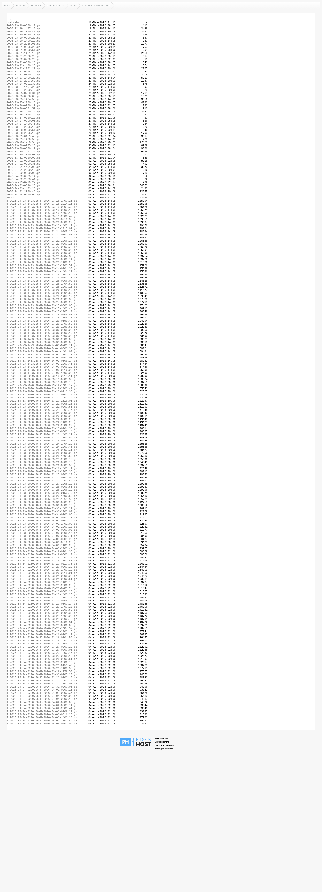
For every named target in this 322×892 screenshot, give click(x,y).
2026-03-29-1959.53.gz (23, 167)
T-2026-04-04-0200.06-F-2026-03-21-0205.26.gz (42, 688)
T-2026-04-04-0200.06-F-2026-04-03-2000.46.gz (42, 861)
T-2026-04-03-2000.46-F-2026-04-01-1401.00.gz (42, 625)
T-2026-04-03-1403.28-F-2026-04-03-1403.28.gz (42, 444)
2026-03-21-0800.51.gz (23, 56)
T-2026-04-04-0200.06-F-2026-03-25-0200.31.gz (42, 743)
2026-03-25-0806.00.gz (23, 112)
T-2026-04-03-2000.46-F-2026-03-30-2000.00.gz (42, 610)
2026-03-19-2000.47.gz (23, 34)
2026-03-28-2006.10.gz (23, 156)
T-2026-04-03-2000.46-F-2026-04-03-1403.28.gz (42, 651)
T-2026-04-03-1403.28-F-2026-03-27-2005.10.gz (42, 370)
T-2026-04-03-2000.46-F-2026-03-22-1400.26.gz (42, 503)
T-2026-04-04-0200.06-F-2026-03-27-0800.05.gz (42, 776)
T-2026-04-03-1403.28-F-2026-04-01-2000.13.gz (42, 422)
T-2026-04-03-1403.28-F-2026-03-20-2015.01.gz (42, 271)
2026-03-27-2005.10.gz (23, 149)
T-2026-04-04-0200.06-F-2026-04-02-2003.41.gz (42, 846)
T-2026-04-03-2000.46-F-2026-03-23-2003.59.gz (42, 522)
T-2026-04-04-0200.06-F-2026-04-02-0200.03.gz (42, 839)
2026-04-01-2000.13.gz (23, 200)
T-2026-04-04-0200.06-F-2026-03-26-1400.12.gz (42, 765)
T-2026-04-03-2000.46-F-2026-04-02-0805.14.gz (42, 636)
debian (20, 5)
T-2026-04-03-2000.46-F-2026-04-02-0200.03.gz (42, 632)
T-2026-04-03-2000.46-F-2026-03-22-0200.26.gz (42, 496)
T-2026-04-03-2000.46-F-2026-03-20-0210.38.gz (42, 466)
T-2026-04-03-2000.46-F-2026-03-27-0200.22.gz (42, 566)
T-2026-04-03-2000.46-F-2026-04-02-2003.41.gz (42, 640)
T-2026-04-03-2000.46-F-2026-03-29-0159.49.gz (42, 588)
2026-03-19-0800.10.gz (23, 27)
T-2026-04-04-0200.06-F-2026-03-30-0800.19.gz (42, 809)
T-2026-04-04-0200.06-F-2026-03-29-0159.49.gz (42, 795)
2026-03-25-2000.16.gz (23, 119)
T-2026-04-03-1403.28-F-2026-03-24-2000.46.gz (42, 326)
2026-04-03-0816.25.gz (23, 219)
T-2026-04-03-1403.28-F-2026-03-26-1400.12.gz (42, 352)
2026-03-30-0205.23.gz (23, 171)
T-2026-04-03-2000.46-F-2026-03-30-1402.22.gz (42, 606)
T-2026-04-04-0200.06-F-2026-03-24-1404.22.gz (42, 736)
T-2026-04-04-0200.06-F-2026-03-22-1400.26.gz (42, 710)
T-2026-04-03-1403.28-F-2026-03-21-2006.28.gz (42, 285)
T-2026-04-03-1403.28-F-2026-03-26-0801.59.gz (42, 348)
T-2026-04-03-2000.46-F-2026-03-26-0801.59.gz (42, 555)
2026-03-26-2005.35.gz (23, 134)
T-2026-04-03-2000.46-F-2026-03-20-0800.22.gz (42, 470)
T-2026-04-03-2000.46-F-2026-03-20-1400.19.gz (42, 474)
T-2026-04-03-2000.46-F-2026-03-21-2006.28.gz (42, 492)
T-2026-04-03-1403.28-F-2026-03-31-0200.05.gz (42, 407)
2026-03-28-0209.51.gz (23, 152)
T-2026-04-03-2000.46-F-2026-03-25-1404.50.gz (42, 544)
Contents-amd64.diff (96, 5)
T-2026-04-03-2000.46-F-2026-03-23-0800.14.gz (42, 514)
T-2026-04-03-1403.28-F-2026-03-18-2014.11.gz (42, 241)
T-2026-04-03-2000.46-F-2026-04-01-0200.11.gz (42, 617)
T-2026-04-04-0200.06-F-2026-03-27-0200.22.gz (42, 773)
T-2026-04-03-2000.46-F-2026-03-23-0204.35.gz (42, 510)
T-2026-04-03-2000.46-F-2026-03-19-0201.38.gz (42, 451)
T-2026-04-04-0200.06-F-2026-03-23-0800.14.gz (42, 721)
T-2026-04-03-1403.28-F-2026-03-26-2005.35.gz (42, 355)
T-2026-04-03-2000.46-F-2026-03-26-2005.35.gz (42, 562)
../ (9, 20)
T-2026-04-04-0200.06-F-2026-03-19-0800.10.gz (42, 662)
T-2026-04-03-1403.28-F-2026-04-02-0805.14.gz (42, 429)
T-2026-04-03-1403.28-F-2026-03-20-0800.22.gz (42, 263)
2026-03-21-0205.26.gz (23, 53)
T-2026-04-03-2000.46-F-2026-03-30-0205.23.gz (42, 599)
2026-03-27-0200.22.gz (23, 138)
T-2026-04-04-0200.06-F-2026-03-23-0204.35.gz (42, 717)
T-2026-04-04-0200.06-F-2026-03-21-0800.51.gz (42, 691)
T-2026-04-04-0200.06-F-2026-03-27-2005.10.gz (42, 784)
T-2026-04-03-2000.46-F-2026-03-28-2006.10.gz (42, 584)
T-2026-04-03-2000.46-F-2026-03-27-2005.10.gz (42, 577)
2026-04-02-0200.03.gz (23, 204)
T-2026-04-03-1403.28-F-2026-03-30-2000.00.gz (42, 403)
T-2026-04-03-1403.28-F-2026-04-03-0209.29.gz (42, 437)
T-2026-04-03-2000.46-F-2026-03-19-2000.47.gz (42, 462)
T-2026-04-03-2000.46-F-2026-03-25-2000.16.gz (42, 547)
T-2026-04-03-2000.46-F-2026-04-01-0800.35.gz (42, 621)
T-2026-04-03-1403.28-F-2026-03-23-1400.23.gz (42, 311)
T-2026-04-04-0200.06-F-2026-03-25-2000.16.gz (42, 754)
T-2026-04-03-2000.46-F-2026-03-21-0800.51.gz (42, 485)
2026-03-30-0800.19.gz (23, 175)
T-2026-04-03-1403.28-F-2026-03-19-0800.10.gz (42, 248)
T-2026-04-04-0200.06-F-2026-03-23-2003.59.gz (42, 728)
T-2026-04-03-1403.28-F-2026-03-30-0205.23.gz (42, 392)
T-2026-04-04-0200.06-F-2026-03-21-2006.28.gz (42, 699)
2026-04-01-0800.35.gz (23, 193)
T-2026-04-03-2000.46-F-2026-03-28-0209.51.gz (42, 581)
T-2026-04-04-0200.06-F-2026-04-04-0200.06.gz (42, 865)
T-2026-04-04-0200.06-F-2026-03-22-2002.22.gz (42, 713)
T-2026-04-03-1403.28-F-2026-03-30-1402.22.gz (42, 400)
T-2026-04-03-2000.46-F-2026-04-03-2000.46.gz (42, 654)
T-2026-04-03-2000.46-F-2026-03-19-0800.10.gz (42, 455)
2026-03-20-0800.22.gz (23, 42)
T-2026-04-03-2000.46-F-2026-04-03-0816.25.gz (42, 647)
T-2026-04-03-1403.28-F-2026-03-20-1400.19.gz (42, 267)
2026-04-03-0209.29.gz (23, 215)
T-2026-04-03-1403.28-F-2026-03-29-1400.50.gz (42, 385)
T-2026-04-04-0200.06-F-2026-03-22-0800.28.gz (42, 706)
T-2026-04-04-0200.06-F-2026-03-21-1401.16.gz (42, 695)
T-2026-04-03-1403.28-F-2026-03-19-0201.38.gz (42, 245)
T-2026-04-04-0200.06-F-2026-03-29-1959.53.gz (42, 802)
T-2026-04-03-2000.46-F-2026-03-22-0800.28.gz (42, 499)
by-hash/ (13, 23)
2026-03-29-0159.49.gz (23, 160)
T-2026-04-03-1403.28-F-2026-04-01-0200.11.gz (42, 411)
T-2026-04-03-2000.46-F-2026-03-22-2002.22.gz (42, 507)
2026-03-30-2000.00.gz (23, 182)
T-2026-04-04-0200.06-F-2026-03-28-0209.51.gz (42, 787)
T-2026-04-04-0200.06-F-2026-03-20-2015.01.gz (42, 684)
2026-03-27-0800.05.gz (23, 141)
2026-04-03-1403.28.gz (23, 223)
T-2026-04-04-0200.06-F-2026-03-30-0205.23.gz (42, 806)
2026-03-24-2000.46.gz (23, 104)
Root (7, 5)
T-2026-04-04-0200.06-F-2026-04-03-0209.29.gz (42, 850)
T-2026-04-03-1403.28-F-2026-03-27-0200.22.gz (42, 359)
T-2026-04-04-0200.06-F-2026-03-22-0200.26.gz (42, 702)
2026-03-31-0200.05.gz (23, 186)
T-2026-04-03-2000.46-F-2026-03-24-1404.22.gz (42, 529)
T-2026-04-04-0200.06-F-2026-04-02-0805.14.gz (42, 843)
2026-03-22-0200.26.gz (23, 68)
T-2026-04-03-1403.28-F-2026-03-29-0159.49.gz (42, 381)
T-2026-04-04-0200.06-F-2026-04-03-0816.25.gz (42, 854)
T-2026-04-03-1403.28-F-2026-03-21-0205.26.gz (42, 274)
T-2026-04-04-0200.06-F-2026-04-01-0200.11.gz (42, 824)
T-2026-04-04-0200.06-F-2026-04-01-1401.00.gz (42, 832)
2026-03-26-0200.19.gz (23, 123)
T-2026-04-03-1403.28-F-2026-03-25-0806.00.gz (42, 333)
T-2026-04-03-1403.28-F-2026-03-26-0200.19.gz (42, 344)
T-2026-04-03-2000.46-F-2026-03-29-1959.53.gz (42, 595)
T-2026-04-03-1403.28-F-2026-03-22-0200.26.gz (42, 289)
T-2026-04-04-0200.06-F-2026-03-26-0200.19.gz (42, 758)
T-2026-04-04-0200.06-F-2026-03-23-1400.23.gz (42, 725)
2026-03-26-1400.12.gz (23, 130)
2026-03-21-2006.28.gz (23, 64)
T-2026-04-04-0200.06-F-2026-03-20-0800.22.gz (42, 677)
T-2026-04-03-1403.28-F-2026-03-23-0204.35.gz (42, 304)
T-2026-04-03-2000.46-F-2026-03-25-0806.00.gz (42, 540)
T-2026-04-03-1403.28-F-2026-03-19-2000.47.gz (42, 256)
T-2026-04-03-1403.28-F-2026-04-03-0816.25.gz (42, 440)
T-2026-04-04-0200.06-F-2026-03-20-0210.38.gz (42, 673)
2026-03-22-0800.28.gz (23, 71)
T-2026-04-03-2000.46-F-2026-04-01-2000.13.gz (42, 629)
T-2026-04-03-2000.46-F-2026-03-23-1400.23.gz (42, 518)
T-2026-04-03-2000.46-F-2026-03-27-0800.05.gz (42, 569)
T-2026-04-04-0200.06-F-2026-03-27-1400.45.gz (42, 780)
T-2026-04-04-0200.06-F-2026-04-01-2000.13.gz (42, 835)
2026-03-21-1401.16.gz (23, 60)
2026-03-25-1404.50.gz (23, 115)
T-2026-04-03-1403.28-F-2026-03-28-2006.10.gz (42, 378)
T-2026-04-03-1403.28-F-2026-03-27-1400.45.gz (42, 366)
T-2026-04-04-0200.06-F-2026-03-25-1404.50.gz (42, 750)
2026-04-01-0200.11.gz (23, 189)
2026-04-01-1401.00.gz (23, 197)
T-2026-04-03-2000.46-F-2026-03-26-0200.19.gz (42, 551)
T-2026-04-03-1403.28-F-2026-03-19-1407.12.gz (42, 252)
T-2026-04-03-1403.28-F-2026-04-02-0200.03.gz (42, 426)
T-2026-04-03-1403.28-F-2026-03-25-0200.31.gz (42, 330)
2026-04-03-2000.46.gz (23, 226)
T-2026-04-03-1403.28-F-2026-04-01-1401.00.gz (42, 418)
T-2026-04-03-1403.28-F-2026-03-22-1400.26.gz (42, 296)
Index (11, 234)
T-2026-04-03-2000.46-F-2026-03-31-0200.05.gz (42, 614)
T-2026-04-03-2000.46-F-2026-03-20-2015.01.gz (42, 477)
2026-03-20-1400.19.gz (23, 45)
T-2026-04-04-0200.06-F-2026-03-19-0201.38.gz (42, 658)
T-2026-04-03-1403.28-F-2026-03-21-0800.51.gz (42, 278)
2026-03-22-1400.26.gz (23, 75)
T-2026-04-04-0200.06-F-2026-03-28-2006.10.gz (42, 791)
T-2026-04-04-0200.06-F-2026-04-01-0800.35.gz (42, 828)
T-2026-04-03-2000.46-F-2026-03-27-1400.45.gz (42, 573)
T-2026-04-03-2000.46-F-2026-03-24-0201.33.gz (42, 525)
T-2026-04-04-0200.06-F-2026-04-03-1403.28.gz (42, 857)
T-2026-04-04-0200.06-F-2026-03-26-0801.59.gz (42, 761)
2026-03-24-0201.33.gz (23, 97)
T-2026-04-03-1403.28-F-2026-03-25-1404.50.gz (42, 337)
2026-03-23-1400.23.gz (23, 90)
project (36, 5)
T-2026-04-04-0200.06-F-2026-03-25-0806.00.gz (42, 747)
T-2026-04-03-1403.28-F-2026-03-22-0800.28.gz (42, 293)
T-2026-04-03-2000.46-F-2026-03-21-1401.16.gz (42, 488)
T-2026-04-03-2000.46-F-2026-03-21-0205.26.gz (42, 481)
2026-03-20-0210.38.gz (23, 38)
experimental (56, 5)
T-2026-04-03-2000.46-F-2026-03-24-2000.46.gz (42, 533)
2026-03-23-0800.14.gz (23, 86)
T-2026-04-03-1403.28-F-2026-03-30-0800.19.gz (42, 396)
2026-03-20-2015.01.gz (23, 49)
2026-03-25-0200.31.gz (23, 108)
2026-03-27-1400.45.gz (23, 145)
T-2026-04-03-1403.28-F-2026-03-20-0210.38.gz (42, 259)
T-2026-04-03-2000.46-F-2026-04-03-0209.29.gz (42, 643)
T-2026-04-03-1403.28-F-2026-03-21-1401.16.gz (42, 282)
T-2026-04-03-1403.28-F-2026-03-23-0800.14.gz (42, 307)
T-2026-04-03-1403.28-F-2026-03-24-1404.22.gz (42, 322)
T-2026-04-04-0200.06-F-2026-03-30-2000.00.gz (42, 817)
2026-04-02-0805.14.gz (23, 208)
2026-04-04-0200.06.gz (23, 230)
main (73, 5)
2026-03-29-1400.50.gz (23, 163)
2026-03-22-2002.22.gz (23, 79)
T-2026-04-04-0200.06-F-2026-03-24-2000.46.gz (42, 739)
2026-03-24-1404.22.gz (23, 101)
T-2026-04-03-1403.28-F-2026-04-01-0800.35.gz (42, 414)
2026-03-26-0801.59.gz (23, 127)
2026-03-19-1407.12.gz (23, 31)
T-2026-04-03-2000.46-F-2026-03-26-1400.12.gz (42, 558)
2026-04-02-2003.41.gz (23, 211)
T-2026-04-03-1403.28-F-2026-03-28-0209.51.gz (42, 374)
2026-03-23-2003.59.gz (23, 93)
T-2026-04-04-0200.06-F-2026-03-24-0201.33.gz (42, 732)
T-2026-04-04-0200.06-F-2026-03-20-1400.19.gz (42, 680)
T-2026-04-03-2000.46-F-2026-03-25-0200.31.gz (42, 536)
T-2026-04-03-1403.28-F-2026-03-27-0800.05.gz (42, 363)
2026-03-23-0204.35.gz (23, 82)
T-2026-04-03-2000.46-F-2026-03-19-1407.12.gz (42, 459)
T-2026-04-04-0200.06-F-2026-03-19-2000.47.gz (42, 669)
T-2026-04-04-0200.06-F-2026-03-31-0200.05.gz (42, 820)
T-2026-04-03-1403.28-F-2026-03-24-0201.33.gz (42, 319)
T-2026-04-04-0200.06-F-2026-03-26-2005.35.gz (42, 769)
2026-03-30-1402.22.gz (23, 178)
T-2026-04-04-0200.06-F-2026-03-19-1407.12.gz (42, 665)
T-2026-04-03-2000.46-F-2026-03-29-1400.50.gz (42, 592)
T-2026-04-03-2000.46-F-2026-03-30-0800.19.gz (42, 603)
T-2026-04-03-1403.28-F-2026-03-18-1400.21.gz (42, 237)
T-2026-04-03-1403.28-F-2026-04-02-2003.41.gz (42, 433)
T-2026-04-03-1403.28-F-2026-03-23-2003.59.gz (42, 315)
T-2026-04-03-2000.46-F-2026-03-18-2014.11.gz (42, 448)
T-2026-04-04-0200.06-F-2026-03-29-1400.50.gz (42, 798)
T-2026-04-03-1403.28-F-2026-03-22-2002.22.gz (42, 300)
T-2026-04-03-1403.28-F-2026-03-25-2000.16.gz (42, 341)
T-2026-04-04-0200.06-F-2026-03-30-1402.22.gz (42, 813)
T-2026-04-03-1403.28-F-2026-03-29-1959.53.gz (42, 389)
